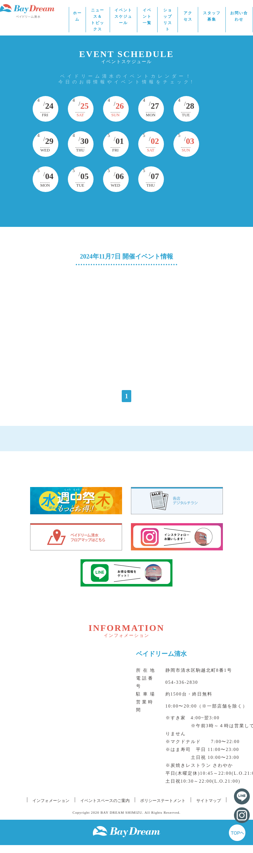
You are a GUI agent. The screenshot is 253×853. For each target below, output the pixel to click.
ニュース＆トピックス (97, 19)
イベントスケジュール (123, 16)
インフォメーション (50, 800)
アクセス (188, 16)
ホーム (77, 16)
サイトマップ (208, 800)
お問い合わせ (239, 16)
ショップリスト (167, 19)
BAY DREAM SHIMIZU (121, 812)
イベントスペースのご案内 (105, 800)
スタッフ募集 (212, 16)
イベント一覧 (147, 16)
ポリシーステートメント (162, 800)
